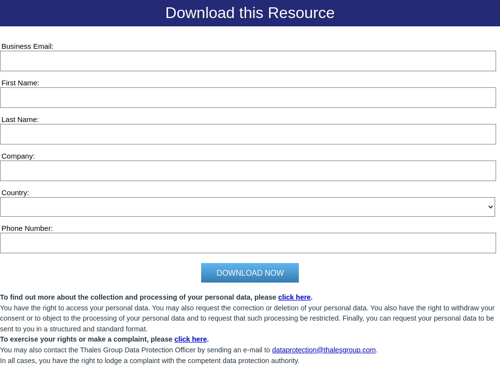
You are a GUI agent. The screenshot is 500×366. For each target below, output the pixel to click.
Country (14, 192)
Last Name (19, 119)
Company (17, 156)
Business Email (26, 46)
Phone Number (26, 228)
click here (294, 297)
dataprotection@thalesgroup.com (323, 350)
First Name (19, 83)
